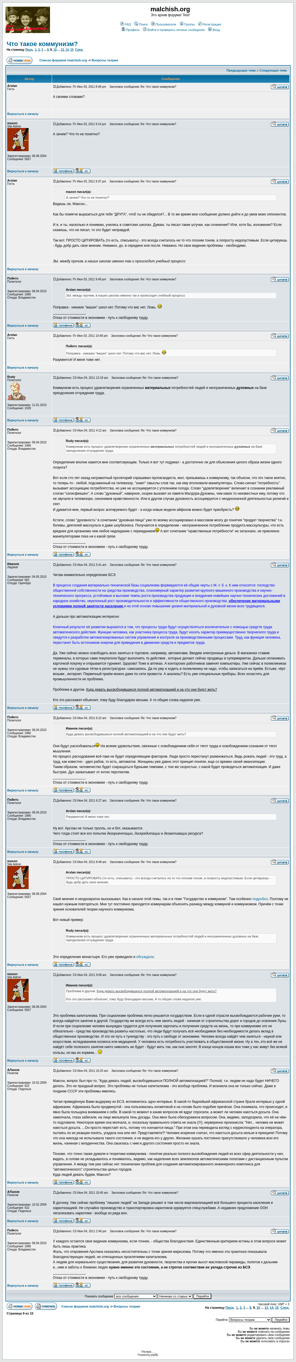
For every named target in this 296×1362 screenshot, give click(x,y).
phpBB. (154, 1354)
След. (79, 49)
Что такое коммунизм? (42, 43)
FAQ (125, 24)
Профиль (131, 30)
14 (67, 49)
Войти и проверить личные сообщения (174, 30)
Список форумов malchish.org (63, 60)
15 (71, 49)
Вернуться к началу (22, 114)
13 (62, 49)
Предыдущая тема (241, 70)
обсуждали (145, 957)
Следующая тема (273, 70)
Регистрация (209, 24)
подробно (260, 899)
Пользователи (163, 24)
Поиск (140, 24)
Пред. (29, 49)
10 (55, 49)
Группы (187, 24)
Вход (214, 30)
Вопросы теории (105, 60)
